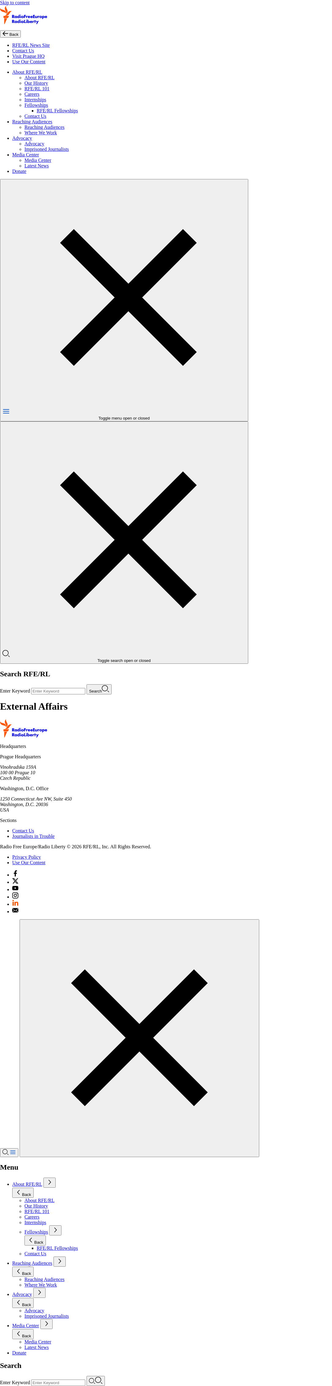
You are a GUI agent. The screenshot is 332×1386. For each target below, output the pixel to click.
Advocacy (22, 138)
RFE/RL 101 (37, 88)
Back (23, 1193)
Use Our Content (28, 61)
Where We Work (40, 132)
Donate (19, 171)
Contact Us (23, 50)
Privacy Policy (26, 857)
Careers (31, 94)
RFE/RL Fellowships (57, 110)
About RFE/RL (27, 72)
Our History (36, 83)
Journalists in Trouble (33, 836)
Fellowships (36, 105)
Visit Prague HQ (28, 56)
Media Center (25, 154)
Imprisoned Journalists (46, 149)
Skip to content (15, 2)
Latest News (36, 165)
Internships (35, 99)
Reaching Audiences (32, 121)
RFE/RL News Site (31, 45)
